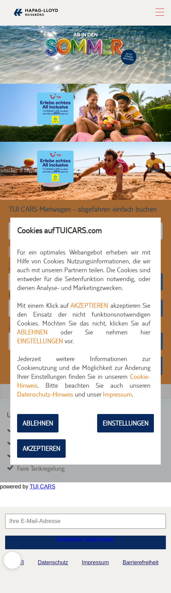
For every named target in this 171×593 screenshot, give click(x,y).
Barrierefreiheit (140, 562)
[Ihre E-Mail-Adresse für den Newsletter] (85, 521)
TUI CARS (42, 486)
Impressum (95, 562)
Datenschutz (53, 562)
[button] (160, 14)
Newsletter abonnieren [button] (85, 539)
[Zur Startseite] (36, 19)
